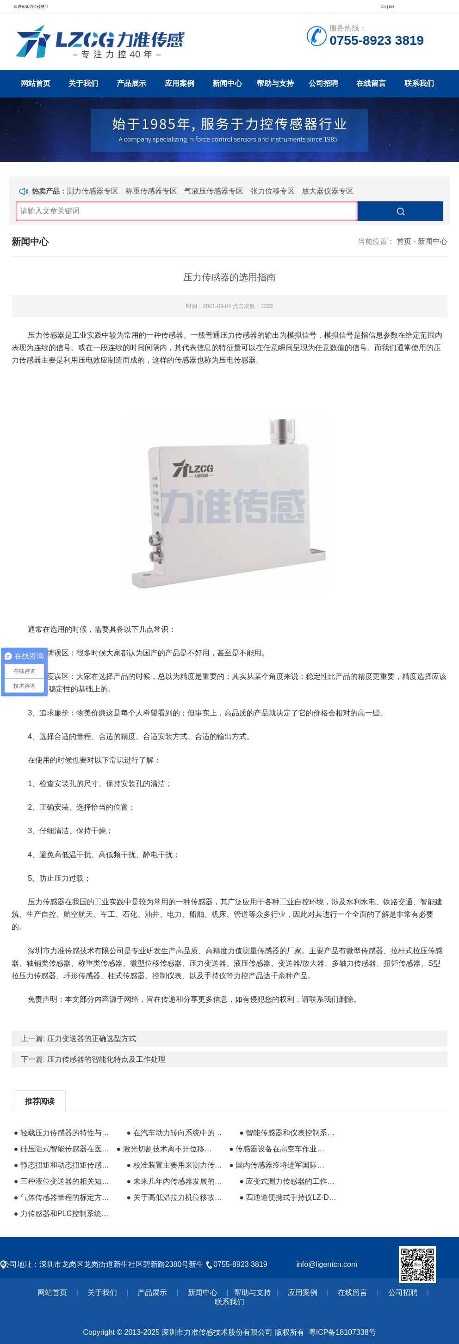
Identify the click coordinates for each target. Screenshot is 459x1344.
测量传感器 (260, 951)
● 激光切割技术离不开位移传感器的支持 (167, 1149)
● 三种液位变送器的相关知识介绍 (64, 1181)
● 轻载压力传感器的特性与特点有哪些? (64, 1133)
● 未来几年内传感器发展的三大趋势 (177, 1181)
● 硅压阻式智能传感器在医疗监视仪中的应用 (64, 1149)
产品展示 (131, 83)
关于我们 (83, 83)
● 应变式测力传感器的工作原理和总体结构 (289, 1181)
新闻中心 (227, 83)
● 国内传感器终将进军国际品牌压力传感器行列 (279, 1165)
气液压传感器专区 (213, 191)
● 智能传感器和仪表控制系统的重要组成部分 (289, 1133)
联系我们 (419, 83)
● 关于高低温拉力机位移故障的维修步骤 (177, 1197)
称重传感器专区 (151, 191)
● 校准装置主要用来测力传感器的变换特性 (177, 1165)
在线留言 (371, 83)
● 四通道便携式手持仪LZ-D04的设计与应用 (289, 1197)
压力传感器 (46, 335)
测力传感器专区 (92, 191)
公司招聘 (323, 83)
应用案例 (179, 83)
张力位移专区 (272, 191)
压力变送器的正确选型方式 (91, 1038)
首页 (404, 241)
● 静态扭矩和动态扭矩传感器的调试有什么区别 (64, 1165)
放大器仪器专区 (328, 191)
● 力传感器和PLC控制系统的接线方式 (64, 1213)
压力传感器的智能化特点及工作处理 (106, 1059)
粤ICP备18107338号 (342, 1332)
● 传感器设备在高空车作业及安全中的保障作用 (279, 1149)
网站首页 (35, 83)
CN (383, 7)
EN (391, 7)
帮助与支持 (275, 83)
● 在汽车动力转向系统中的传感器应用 (177, 1133)
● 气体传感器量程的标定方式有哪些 (64, 1197)
